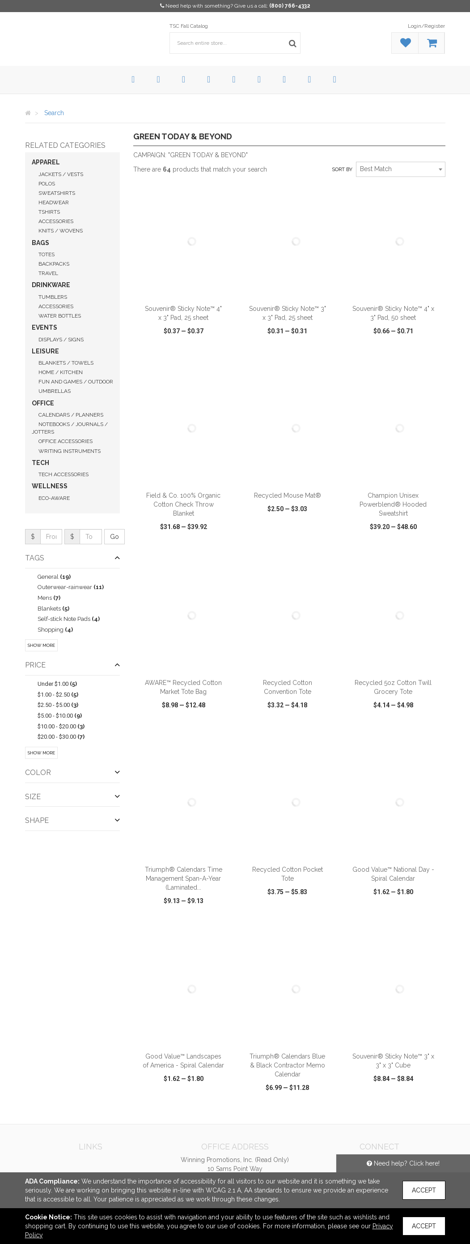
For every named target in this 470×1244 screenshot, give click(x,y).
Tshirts (49, 212)
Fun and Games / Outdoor (75, 382)
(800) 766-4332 (289, 6)
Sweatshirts (56, 193)
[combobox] (400, 169)
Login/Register (426, 26)
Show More (41, 645)
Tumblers (52, 297)
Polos (46, 184)
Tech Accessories (63, 474)
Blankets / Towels (65, 363)
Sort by (342, 169)
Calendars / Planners (70, 415)
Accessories (55, 221)
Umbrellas (54, 391)
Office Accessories (65, 441)
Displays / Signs (61, 339)
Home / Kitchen (60, 372)
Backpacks (53, 264)
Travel (48, 273)
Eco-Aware (54, 498)
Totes (46, 254)
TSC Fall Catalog (188, 26)
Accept (424, 1190)
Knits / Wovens (60, 231)
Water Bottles (59, 316)
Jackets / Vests (60, 174)
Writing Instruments (69, 451)
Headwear (53, 202)
